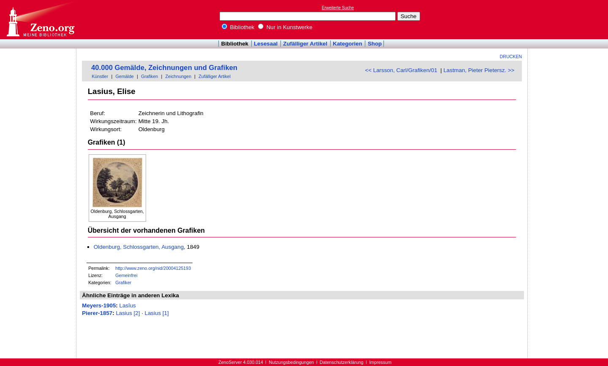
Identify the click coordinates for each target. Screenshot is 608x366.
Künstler (100, 76)
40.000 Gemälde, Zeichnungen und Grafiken (164, 68)
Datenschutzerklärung (342, 362)
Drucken (511, 56)
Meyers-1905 (99, 305)
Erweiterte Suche (338, 7)
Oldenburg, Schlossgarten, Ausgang (139, 247)
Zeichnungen (178, 76)
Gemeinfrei (126, 275)
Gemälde (125, 76)
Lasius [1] (157, 313)
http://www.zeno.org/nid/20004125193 (153, 268)
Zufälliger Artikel (305, 43)
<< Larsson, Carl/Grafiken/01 (401, 70)
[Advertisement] (569, 19)
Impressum (380, 362)
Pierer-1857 (97, 313)
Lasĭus (127, 305)
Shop (375, 43)
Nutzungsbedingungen (291, 362)
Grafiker (123, 282)
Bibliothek (238, 27)
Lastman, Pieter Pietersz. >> (478, 70)
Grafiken (149, 76)
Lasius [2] (128, 313)
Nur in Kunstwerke (285, 27)
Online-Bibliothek (40, 19)
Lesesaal (265, 43)
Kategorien (347, 43)
